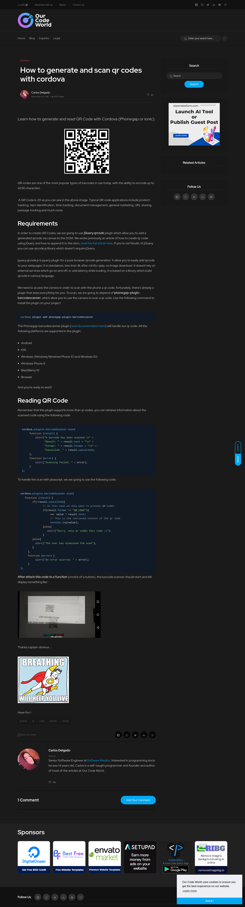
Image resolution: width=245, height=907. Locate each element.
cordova (23, 721)
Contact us (78, 4)
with (23, 4)
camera (65, 721)
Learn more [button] (190, 890)
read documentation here (88, 326)
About (62, 4)
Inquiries (44, 38)
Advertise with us (44, 4)
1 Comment (28, 800)
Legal (56, 38)
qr (33, 721)
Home (21, 38)
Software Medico (98, 760)
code (42, 721)
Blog (32, 38)
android (53, 721)
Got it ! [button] (209, 901)
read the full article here (96, 243)
